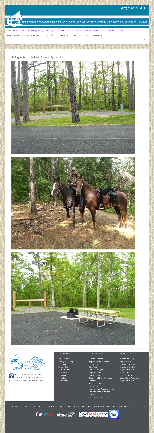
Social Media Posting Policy (99, 397)
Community (59, 30)
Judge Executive (63, 359)
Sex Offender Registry (128, 364)
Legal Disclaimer (95, 372)
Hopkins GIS (124, 372)
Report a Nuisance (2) (128, 381)
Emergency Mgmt (95, 375)
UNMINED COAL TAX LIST (133, 406)
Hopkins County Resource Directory (102, 389)
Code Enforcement (65, 364)
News (15, 30)
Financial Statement (96, 383)
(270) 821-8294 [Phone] (129, 8)
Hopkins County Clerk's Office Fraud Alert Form (49, 35)
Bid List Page (94, 386)
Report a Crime (126, 361)
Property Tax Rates (96, 364)
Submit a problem (84, 30)
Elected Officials (63, 367)
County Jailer (62, 378)
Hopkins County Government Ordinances (99, 393)
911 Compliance (126, 375)
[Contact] (144, 8)
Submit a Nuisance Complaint (112, 30)
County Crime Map (127, 359)
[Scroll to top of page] (144, 406)
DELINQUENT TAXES (114, 406)
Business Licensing (96, 359)
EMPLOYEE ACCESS (40, 406)
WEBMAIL (15, 406)
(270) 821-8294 (20, 380)
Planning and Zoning (65, 361)
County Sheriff (63, 381)
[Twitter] (141, 8)
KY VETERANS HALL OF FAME (60, 406)
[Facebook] (119, 8)
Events (96, 30)
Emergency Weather (127, 367)
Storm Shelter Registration (130, 378)
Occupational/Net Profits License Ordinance (101, 379)
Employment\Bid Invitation (99, 361)
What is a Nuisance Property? (17, 35)
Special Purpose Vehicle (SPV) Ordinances (87, 35)
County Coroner (63, 375)
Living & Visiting (37, 30)
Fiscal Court (24, 30)
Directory (49, 30)
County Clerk (62, 372)
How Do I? (71, 30)
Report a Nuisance (127, 370)
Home (8, 30)
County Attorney (64, 370)
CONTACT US (26, 406)
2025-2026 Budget (96, 370)
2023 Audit (93, 367)
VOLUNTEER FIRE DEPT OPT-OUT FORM (88, 406)
